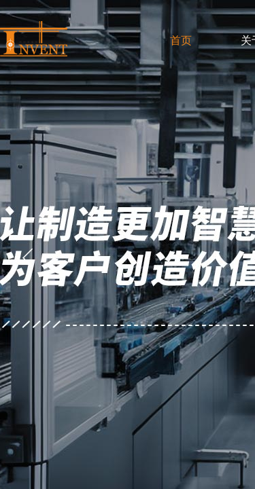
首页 (181, 40)
